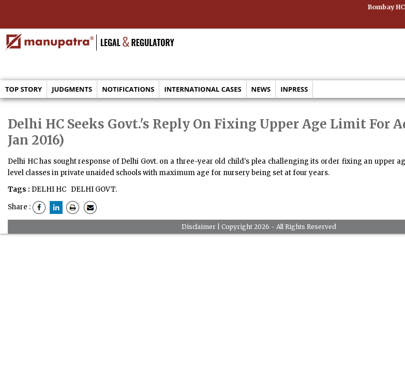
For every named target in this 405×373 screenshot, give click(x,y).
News (261, 89)
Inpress (294, 89)
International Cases (202, 89)
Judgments (72, 89)
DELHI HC (49, 189)
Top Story (23, 89)
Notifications (128, 89)
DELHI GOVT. (93, 189)
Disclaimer (199, 227)
